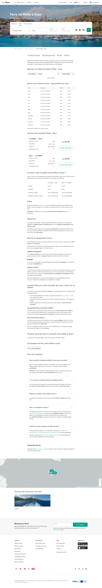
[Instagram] (79, 568)
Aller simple (14, 23)
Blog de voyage (18, 546)
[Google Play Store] (83, 543)
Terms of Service (57, 529)
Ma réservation (63, 2)
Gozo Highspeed (31, 262)
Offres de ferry (19, 2)
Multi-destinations (28, 23)
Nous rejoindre (39, 548)
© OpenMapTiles (88, 487)
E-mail (55, 523)
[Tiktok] (82, 568)
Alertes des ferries (61, 552)
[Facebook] (75, 568)
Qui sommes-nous (40, 543)
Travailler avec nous (40, 546)
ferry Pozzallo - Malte (67, 295)
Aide (70, 2)
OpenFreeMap (82, 487)
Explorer (36, 2)
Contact (59, 548)
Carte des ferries (40, 449)
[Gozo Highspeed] (34, 348)
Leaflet (77, 487)
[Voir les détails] (38, 528)
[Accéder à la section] (34, 55)
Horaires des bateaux (20, 554)
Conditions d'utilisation (29, 580)
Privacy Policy (80, 528)
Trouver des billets (66, 148)
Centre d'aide (60, 546)
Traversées (17, 551)
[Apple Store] (83, 547)
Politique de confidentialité (47, 580)
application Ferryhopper (36, 413)
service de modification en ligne (50, 435)
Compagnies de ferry (20, 556)
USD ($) (85, 2)
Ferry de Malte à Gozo (41, 48)
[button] (37, 74)
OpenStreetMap (99, 487)
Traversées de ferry (29, 48)
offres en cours (42, 205)
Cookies (38, 580)
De (12, 28)
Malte (28, 312)
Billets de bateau (18, 48)
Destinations (17, 548)
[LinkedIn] (86, 568)
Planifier (29, 2)
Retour (20, 23)
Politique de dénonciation (60, 580)
